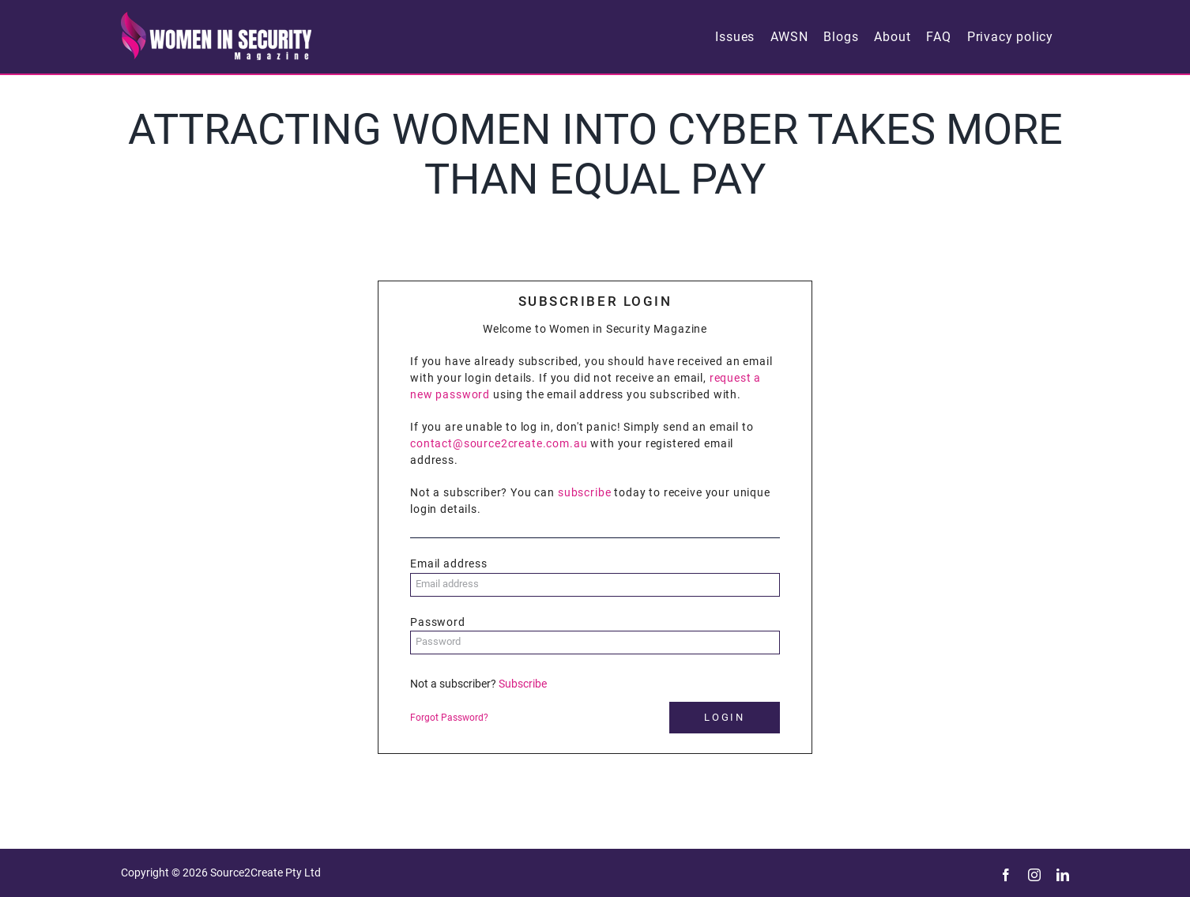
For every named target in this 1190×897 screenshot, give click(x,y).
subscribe (585, 492)
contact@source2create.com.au (499, 443)
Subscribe (523, 683)
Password (437, 622)
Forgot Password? (449, 717)
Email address (449, 563)
